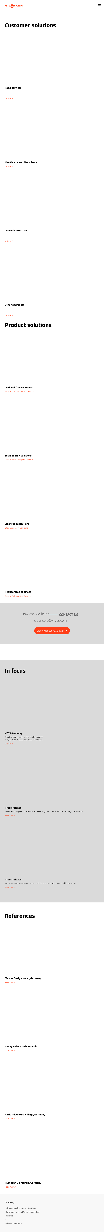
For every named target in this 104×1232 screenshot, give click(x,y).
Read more (10, 815)
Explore (8, 98)
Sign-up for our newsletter (52, 631)
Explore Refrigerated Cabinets (18, 596)
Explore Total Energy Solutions (18, 460)
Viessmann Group (14, 1223)
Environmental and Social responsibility (23, 1212)
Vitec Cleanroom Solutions (16, 528)
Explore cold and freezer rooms (18, 391)
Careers (9, 1216)
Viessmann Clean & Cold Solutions (21, 1208)
